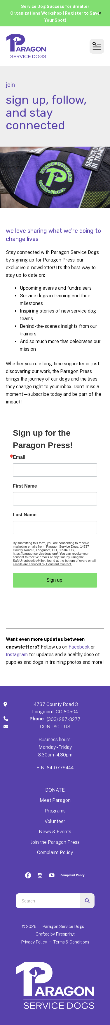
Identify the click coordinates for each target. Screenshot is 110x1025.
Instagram (17, 654)
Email (19, 457)
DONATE (55, 790)
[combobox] (48, 900)
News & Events (55, 831)
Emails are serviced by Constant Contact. (42, 564)
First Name (25, 486)
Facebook (79, 647)
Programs (55, 811)
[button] (99, 13)
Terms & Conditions (71, 942)
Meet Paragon (55, 800)
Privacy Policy (34, 942)
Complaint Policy (55, 852)
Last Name (24, 514)
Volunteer (55, 821)
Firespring (65, 934)
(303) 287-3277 (64, 719)
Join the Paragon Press (55, 842)
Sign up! (55, 580)
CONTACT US (55, 726)
